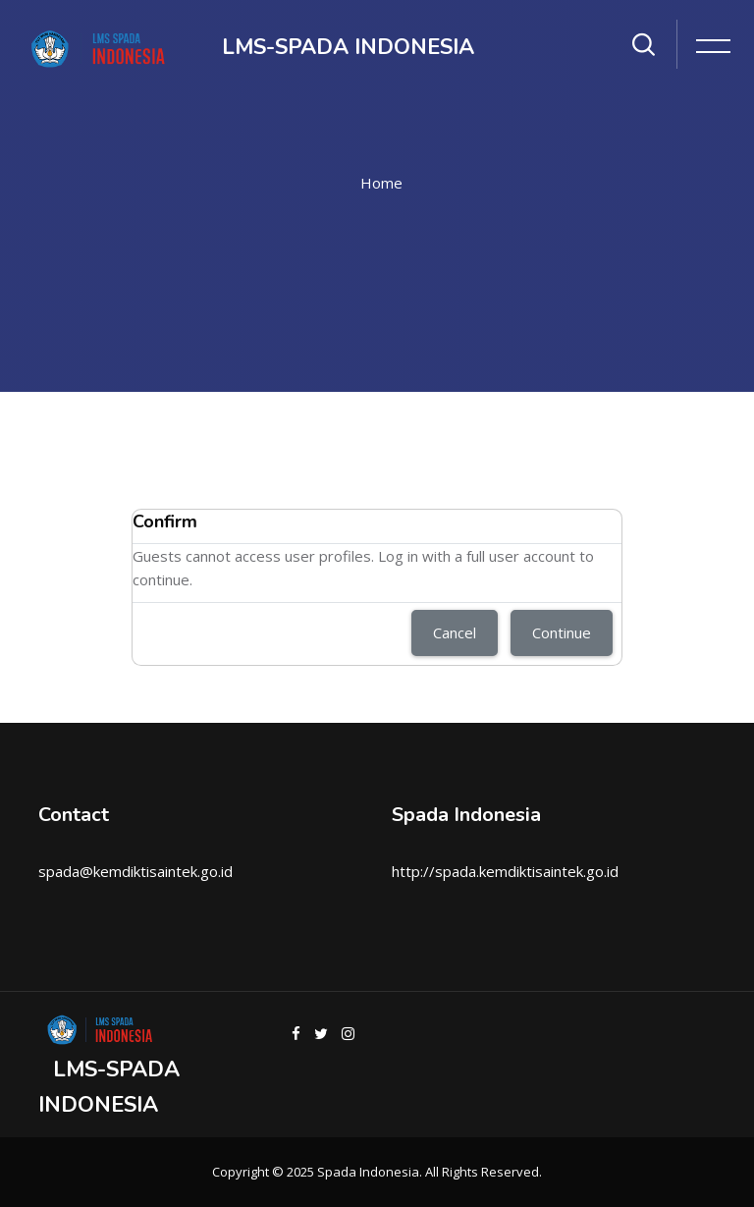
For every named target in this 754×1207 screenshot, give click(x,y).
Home (381, 182)
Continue (561, 632)
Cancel (454, 632)
